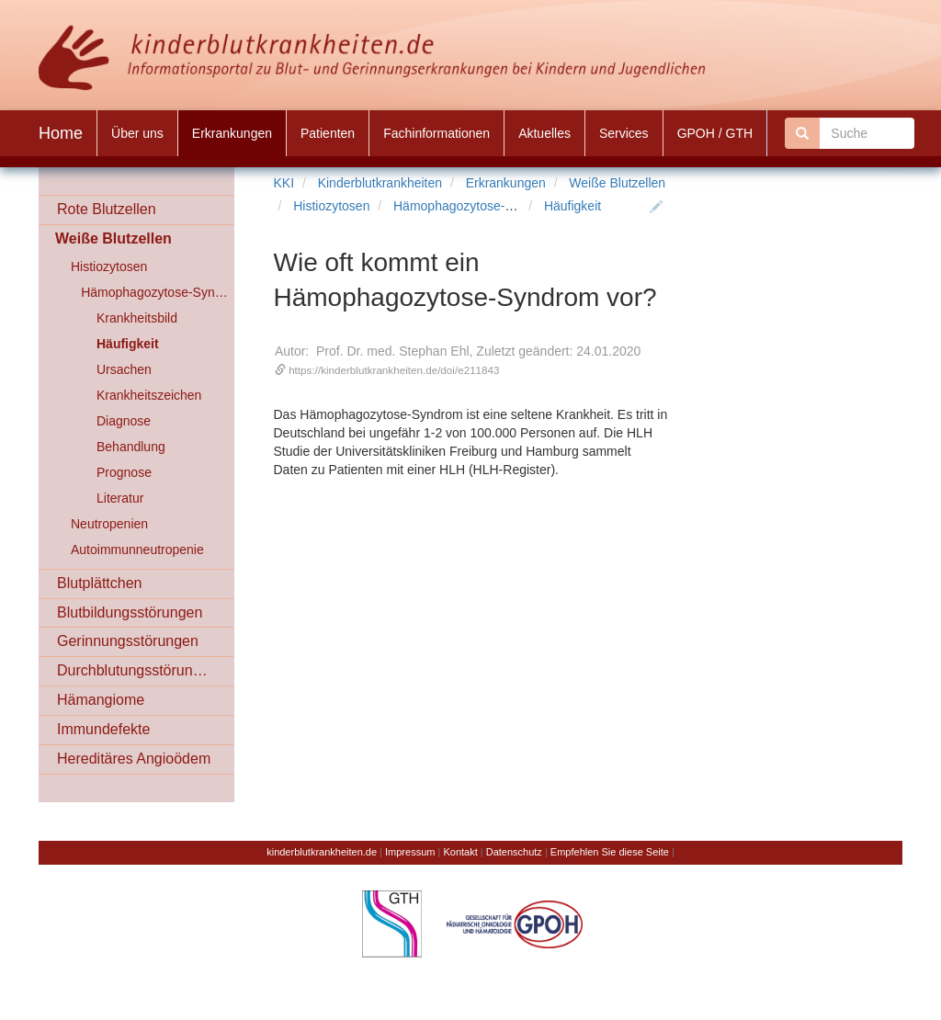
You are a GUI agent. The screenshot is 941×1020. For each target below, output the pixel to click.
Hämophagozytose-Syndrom (474, 205)
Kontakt (460, 851)
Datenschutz (514, 851)
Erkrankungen (506, 183)
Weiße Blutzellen (617, 183)
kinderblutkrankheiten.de (321, 851)
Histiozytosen (331, 205)
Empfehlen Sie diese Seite (609, 851)
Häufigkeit (572, 205)
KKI (284, 183)
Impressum (410, 851)
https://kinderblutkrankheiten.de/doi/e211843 (394, 370)
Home (61, 133)
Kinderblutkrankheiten (380, 183)
